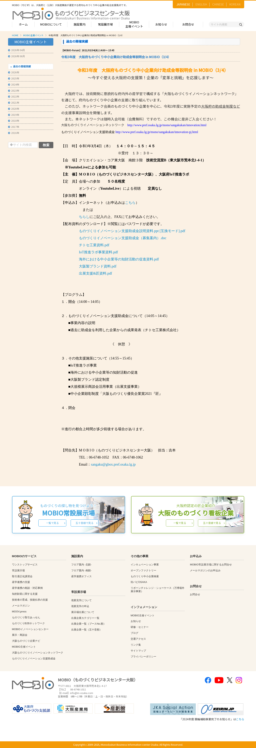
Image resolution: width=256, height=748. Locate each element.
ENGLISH (201, 4)
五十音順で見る (84, 523)
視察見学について (81, 600)
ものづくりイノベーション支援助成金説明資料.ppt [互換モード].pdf (132, 231)
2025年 (13, 78)
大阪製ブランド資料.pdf (97, 266)
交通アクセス (138, 638)
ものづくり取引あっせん (26, 617)
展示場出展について (82, 612)
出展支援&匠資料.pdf (95, 273)
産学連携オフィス (81, 576)
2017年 (13, 126)
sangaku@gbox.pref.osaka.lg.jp (113, 464)
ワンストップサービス (25, 564)
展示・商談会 (19, 634)
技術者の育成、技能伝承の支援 (30, 599)
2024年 (13, 84)
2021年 (13, 102)
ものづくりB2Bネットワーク (28, 623)
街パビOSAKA (139, 582)
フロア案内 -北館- (81, 564)
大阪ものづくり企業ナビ (26, 640)
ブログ (134, 632)
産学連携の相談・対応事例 (27, 587)
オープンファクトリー (143, 570)
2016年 (13, 132)
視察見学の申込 (80, 606)
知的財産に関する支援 (25, 593)
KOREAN (234, 4)
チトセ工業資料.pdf (94, 245)
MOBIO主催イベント (134, 24)
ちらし (84, 217)
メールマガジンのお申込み (205, 570)
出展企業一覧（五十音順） (86, 629)
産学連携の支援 (21, 582)
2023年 (13, 90)
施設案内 (79, 24)
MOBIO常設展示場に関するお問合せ (211, 564)
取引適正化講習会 (22, 576)
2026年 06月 (16, 56)
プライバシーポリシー (143, 656)
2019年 (13, 114)
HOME (15, 35)
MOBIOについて (51, 24)
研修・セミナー (140, 627)
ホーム (23, 24)
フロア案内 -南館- (81, 570)
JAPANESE (183, 4)
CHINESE (218, 4)
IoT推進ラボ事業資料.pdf (98, 252)
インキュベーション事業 (145, 564)
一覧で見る (52, 523)
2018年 (13, 120)
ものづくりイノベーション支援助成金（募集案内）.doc (122, 238)
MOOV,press (19, 611)
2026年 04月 (16, 50)
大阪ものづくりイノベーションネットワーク (37, 652)
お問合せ (188, 24)
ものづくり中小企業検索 (145, 576)
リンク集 (136, 644)
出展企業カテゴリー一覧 (85, 618)
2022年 (13, 96)
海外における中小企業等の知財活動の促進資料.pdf (119, 259)
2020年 (13, 108)
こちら (130, 203)
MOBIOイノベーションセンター (30, 629)
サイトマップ (138, 650)
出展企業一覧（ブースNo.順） (88, 623)
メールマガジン (21, 605)
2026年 (13, 72)
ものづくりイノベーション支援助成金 (33, 658)
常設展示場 (105, 24)
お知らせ (161, 24)
